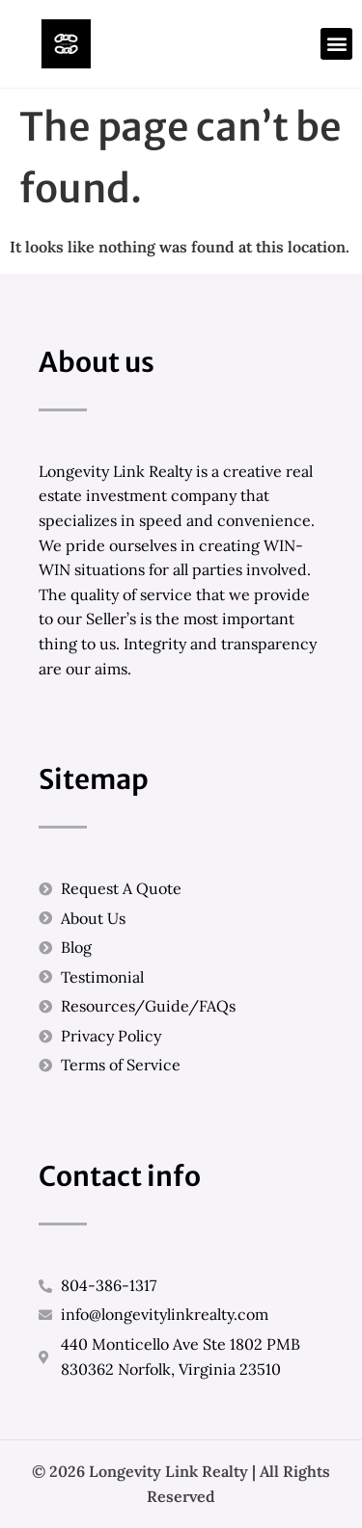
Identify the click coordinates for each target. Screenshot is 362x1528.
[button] (336, 44)
